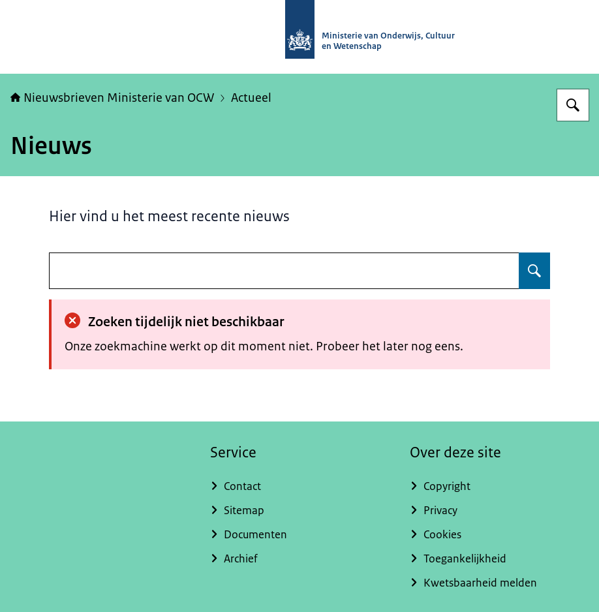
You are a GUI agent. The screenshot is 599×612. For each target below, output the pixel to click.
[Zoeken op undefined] (534, 270)
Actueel (251, 98)
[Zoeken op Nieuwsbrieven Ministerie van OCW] (573, 105)
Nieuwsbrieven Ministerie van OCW (112, 98)
